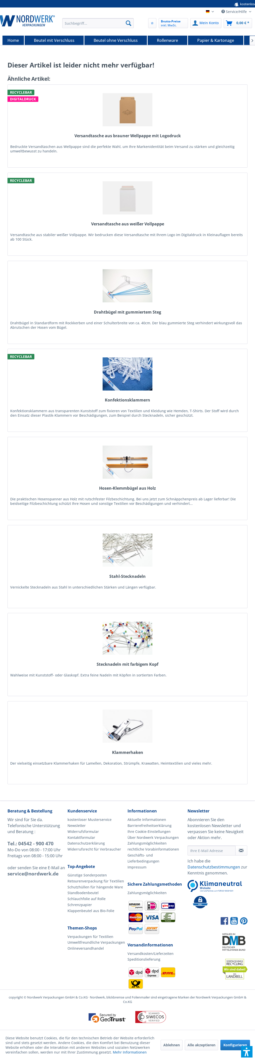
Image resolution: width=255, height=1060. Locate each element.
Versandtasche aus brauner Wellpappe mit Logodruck (127, 135)
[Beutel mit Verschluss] (54, 40)
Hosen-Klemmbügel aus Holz (127, 488)
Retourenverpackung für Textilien (95, 881)
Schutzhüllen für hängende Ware (95, 887)
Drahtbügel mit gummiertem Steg (127, 312)
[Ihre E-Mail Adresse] (212, 851)
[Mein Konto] (205, 23)
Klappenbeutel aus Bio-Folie (90, 910)
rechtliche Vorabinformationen (153, 849)
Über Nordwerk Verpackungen (153, 837)
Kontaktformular (81, 837)
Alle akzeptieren (201, 1045)
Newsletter (76, 825)
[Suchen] (128, 23)
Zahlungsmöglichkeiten (147, 843)
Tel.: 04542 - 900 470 (30, 843)
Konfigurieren (235, 1045)
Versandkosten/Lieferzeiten (151, 953)
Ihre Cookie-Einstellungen (149, 831)
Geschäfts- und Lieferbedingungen (143, 858)
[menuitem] (98, 23)
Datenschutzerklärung (86, 843)
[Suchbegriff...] (98, 23)
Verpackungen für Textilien (90, 936)
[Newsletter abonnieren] (241, 851)
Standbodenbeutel (83, 892)
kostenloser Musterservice (89, 819)
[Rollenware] (167, 40)
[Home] (13, 40)
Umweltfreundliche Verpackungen (96, 942)
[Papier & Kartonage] (215, 40)
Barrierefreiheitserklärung (150, 825)
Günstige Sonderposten (87, 875)
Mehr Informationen (130, 1052)
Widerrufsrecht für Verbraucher (94, 849)
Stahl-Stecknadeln (127, 576)
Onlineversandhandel (85, 948)
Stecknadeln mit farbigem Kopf (127, 664)
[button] (247, 1052)
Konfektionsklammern (127, 400)
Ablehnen (171, 1045)
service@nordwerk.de (33, 873)
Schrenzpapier (79, 904)
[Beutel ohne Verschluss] (115, 40)
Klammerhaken (127, 752)
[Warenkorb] (238, 23)
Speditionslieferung (144, 959)
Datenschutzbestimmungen (214, 867)
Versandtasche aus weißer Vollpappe (127, 224)
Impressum (137, 867)
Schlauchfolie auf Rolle (86, 898)
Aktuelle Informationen (147, 819)
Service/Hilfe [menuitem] (234, 11)
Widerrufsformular (83, 831)
